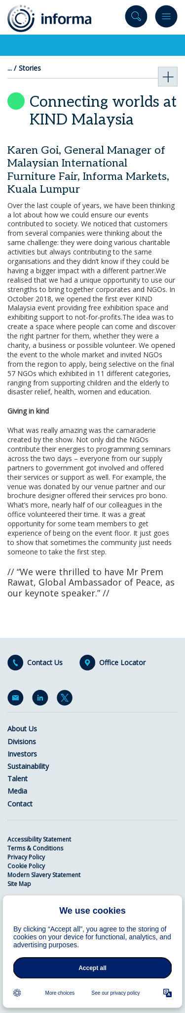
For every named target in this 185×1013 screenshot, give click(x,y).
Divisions (21, 741)
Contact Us (45, 662)
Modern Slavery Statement (43, 875)
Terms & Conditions (35, 848)
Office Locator (122, 662)
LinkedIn (42, 700)
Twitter (66, 700)
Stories (30, 68)
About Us (22, 728)
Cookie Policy (26, 866)
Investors (22, 754)
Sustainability (28, 766)
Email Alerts (17, 700)
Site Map (19, 884)
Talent (17, 778)
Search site (136, 18)
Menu (166, 18)
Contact (20, 803)
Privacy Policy (26, 857)
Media (17, 791)
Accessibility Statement (39, 839)
